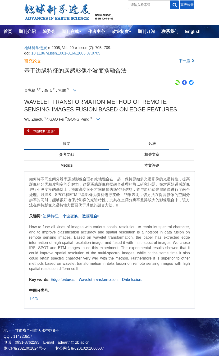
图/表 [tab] (152, 143)
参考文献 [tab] (66, 154)
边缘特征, (51, 216)
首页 (8, 31)
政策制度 (121, 31)
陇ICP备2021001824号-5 (25, 348)
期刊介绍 (27, 31)
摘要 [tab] (66, 143)
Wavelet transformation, (99, 280)
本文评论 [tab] (152, 165)
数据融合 (90, 216)
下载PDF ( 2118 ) (44, 131)
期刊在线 (71, 31)
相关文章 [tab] (152, 154)
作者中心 (96, 31)
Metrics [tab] (66, 165)
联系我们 (169, 31)
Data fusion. (132, 280)
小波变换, (71, 216)
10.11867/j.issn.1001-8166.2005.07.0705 (65, 53)
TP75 (33, 298)
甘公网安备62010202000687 (79, 348)
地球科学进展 (35, 48)
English (193, 31)
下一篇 (187, 61)
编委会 (48, 31)
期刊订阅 (146, 31)
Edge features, (64, 280)
